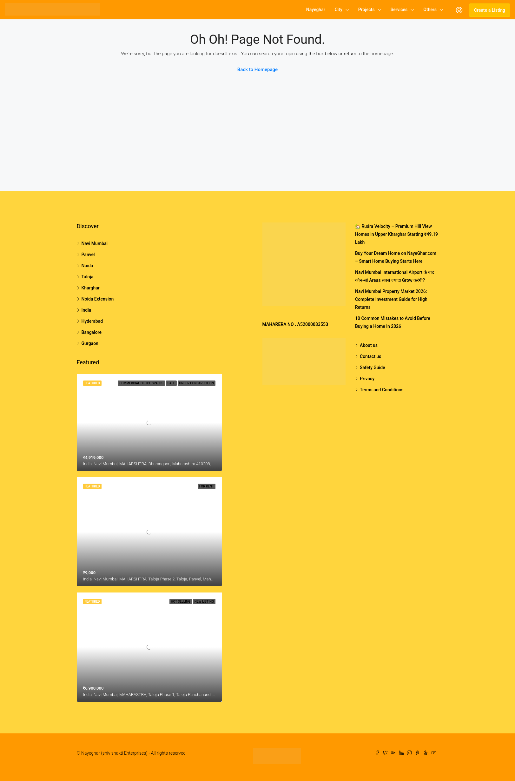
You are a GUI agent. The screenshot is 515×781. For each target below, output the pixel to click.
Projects (366, 9)
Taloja (88, 276)
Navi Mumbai (95, 243)
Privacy (367, 378)
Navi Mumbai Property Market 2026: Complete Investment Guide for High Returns (391, 299)
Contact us (370, 356)
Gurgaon (90, 343)
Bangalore (92, 332)
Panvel (88, 254)
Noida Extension (98, 298)
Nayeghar (315, 9)
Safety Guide (372, 367)
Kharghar (91, 287)
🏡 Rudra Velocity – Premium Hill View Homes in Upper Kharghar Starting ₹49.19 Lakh (396, 234)
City (338, 9)
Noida (87, 265)
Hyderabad (92, 321)
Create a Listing (489, 10)
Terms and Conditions (381, 389)
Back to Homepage (257, 69)
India (86, 310)
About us (369, 345)
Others (430, 9)
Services (399, 9)
